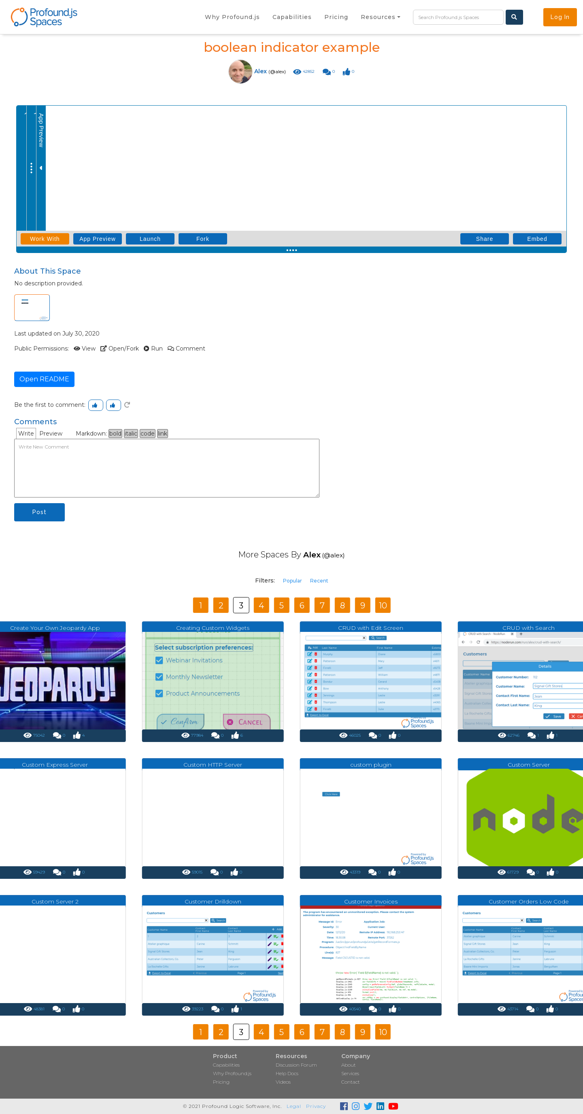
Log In (560, 17)
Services (350, 1073)
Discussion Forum (296, 1065)
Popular (292, 581)
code (147, 433)
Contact (350, 1082)
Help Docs (287, 1073)
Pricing (221, 1082)
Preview (50, 433)
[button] (380, 17)
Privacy (316, 1106)
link (162, 433)
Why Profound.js (232, 1073)
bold (115, 433)
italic (131, 433)
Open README (44, 379)
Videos (283, 1082)
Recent (319, 581)
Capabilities (226, 1065)
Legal (294, 1106)
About (348, 1065)
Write (26, 433)
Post (39, 512)
